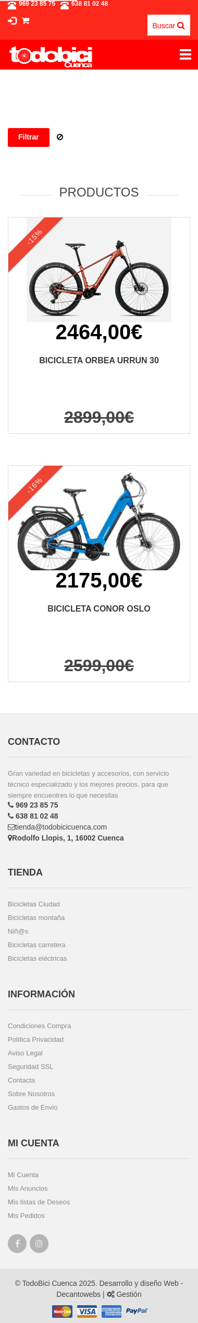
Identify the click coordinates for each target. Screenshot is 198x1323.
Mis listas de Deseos (39, 1202)
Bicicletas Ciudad (34, 904)
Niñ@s (18, 931)
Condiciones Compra (39, 1026)
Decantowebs (78, 1294)
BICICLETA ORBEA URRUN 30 (99, 360)
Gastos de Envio (32, 1107)
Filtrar (28, 137)
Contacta (21, 1080)
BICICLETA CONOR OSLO (98, 608)
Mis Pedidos (26, 1216)
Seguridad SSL (30, 1067)
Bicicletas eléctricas (37, 958)
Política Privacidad (36, 1039)
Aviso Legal (25, 1053)
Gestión (124, 1294)
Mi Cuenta (23, 1175)
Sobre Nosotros (31, 1094)
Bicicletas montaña (36, 918)
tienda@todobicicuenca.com (57, 827)
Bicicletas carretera (37, 945)
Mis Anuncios (28, 1188)
